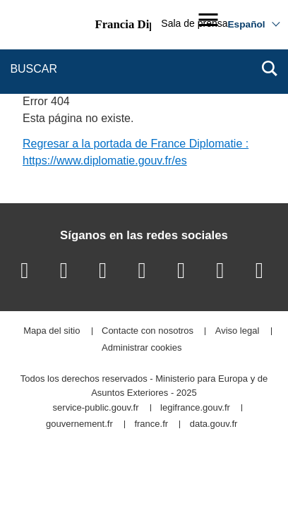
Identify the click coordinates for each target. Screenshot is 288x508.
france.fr (151, 424)
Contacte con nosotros (147, 331)
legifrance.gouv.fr (195, 408)
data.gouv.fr (214, 424)
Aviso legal (237, 331)
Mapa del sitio (51, 331)
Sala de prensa (194, 23)
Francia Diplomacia (145, 24)
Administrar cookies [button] (141, 348)
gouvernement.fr (79, 424)
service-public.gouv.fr (96, 408)
